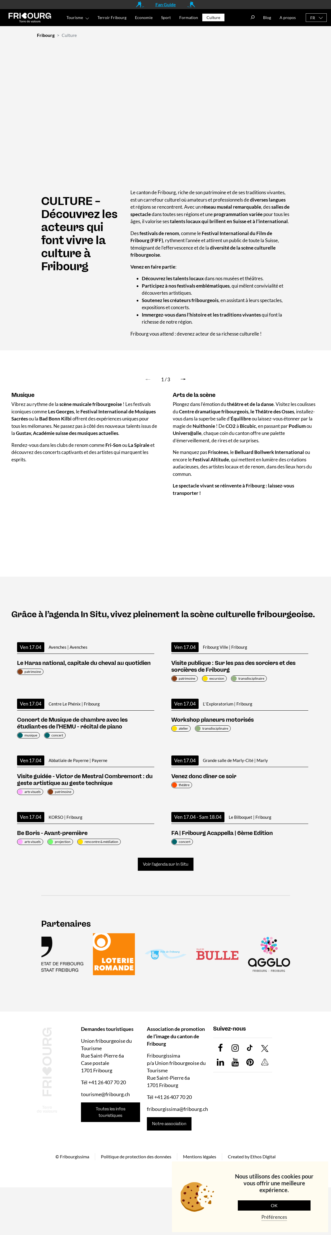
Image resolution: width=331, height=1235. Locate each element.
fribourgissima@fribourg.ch (177, 1109)
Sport (166, 17)
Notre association (169, 1123)
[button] (183, 379)
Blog (267, 17)
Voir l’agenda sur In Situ (165, 864)
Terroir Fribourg (111, 17)
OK (274, 1205)
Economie (144, 17)
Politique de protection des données (136, 1156)
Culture (213, 17)
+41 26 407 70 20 (107, 1082)
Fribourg (46, 35)
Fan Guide (165, 4)
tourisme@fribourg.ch (105, 1094)
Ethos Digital (263, 1156)
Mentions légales (199, 1156)
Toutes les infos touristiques (110, 1112)
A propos (288, 17)
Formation (188, 17)
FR (312, 17)
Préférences (274, 1217)
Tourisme (74, 17)
